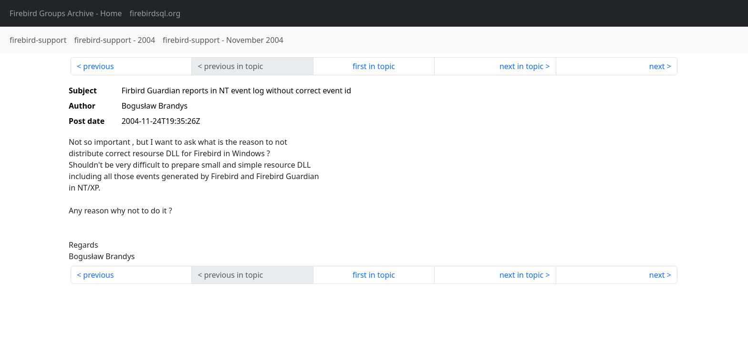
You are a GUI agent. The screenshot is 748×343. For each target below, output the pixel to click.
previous (98, 66)
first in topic (374, 66)
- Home (66, 13)
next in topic (521, 66)
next (657, 66)
